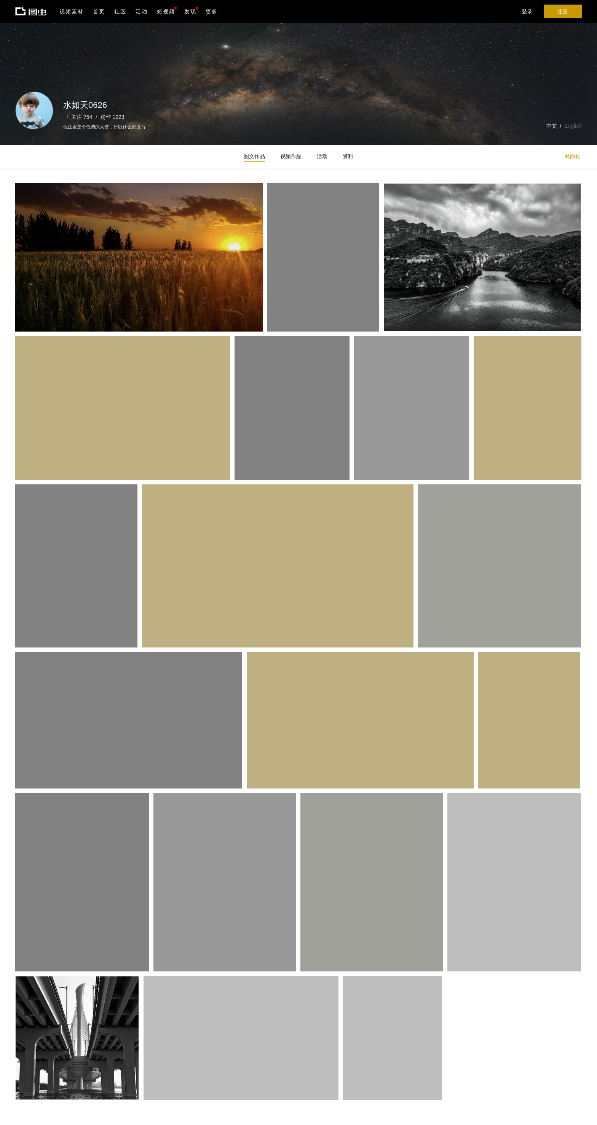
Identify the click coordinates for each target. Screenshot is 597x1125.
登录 (527, 11)
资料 (348, 156)
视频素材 (71, 11)
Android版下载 (220, 1091)
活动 (142, 11)
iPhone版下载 (220, 1075)
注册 (562, 11)
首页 (99, 11)
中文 (551, 126)
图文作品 (254, 156)
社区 (120, 11)
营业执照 (167, 1114)
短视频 (166, 11)
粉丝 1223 (113, 117)
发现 (191, 10)
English (573, 126)
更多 (212, 11)
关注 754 (81, 117)
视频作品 (291, 156)
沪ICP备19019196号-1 (131, 1114)
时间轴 (573, 157)
